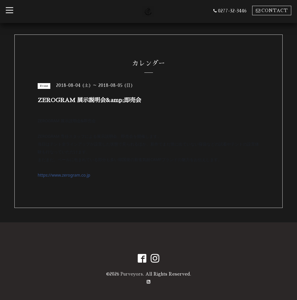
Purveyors (131, 274)
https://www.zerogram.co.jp (64, 175)
